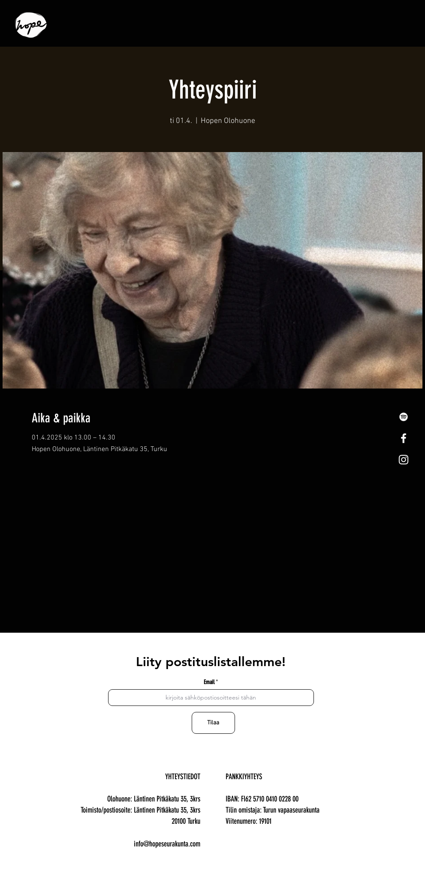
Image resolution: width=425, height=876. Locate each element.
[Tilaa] (213, 723)
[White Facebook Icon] (403, 438)
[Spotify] (403, 416)
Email (209, 682)
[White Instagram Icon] (403, 459)
